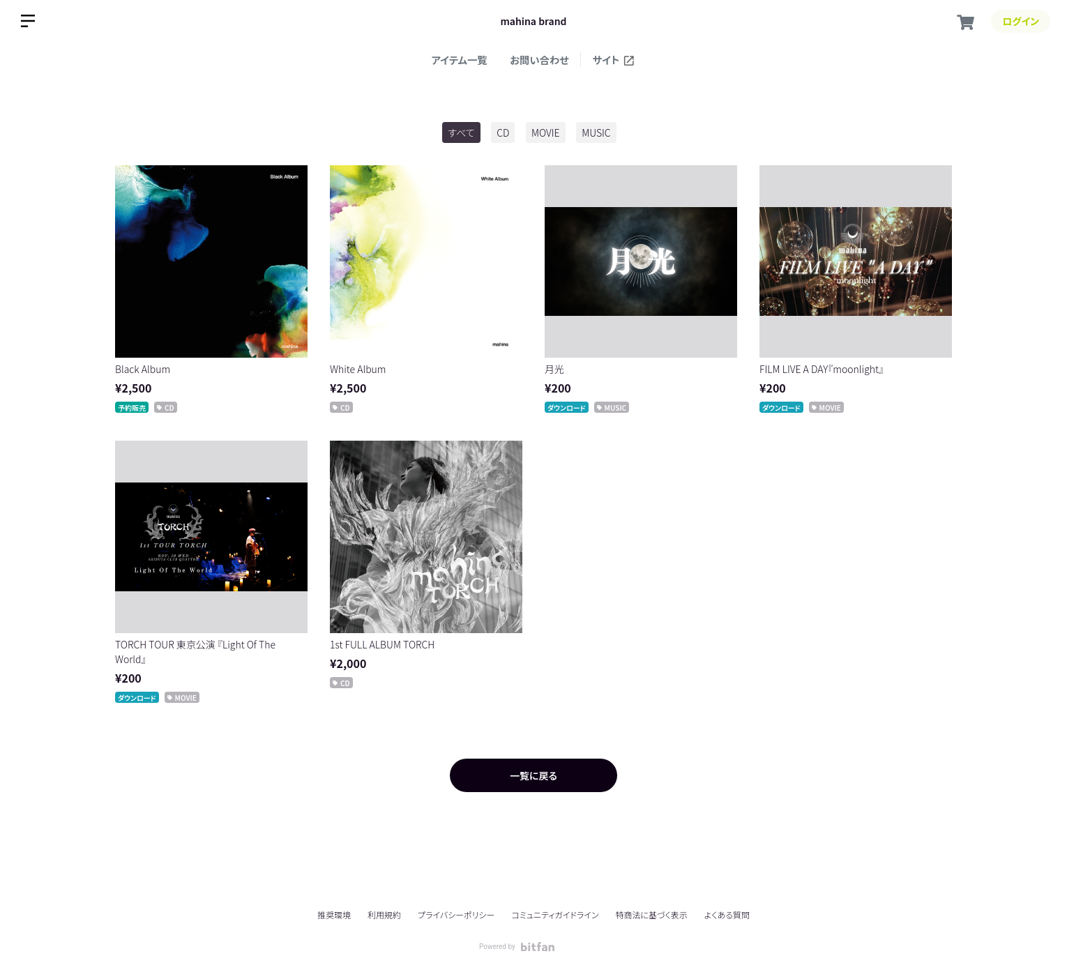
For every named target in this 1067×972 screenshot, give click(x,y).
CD (503, 132)
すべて (461, 132)
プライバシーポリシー (456, 914)
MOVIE (545, 132)
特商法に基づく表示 (651, 914)
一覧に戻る (533, 775)
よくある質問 (727, 915)
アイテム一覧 (459, 59)
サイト (613, 59)
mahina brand (534, 21)
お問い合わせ (539, 59)
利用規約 (384, 914)
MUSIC (596, 132)
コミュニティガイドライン (554, 914)
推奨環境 (334, 914)
